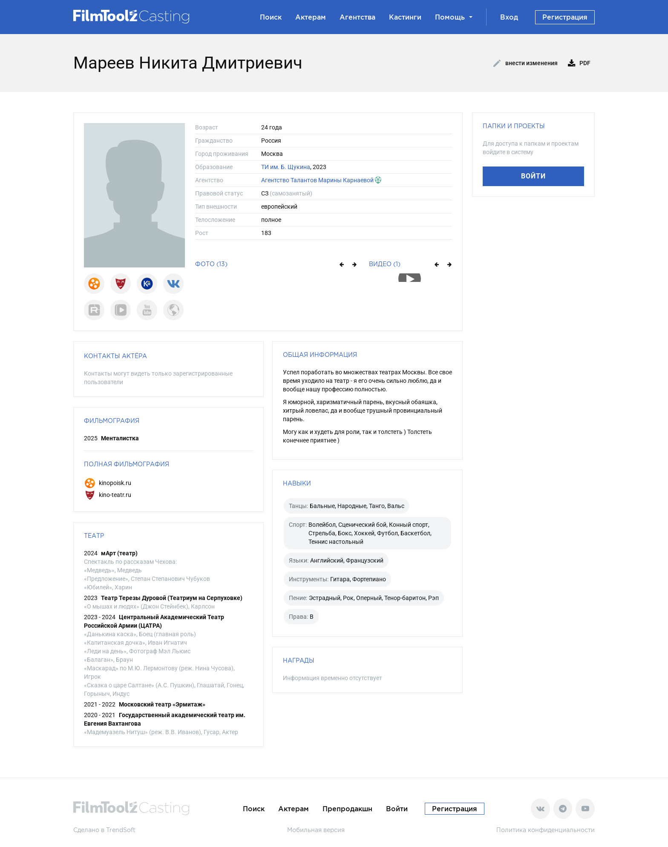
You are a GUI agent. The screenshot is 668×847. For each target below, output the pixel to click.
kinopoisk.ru (107, 482)
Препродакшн (347, 809)
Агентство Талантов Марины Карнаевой (317, 180)
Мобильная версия (316, 830)
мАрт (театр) (119, 553)
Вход (509, 17)
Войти (533, 176)
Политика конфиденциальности (545, 830)
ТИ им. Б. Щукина (285, 167)
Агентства (357, 17)
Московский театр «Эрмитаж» (162, 704)
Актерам (310, 17)
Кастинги (405, 17)
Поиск (271, 17)
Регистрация (564, 17)
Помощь (453, 17)
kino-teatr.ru (107, 494)
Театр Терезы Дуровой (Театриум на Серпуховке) (171, 597)
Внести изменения (525, 63)
